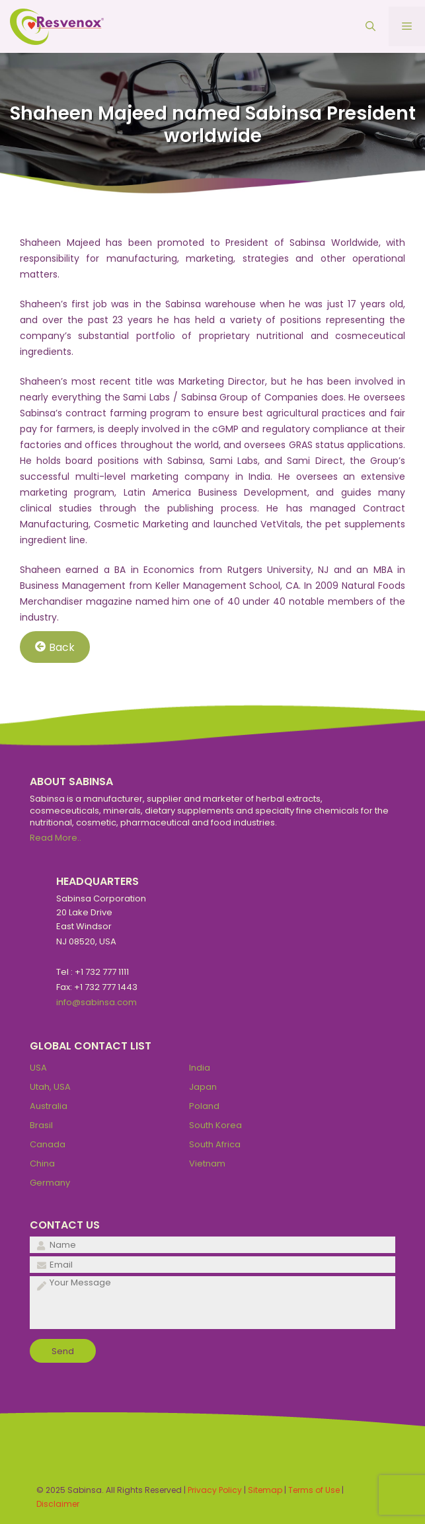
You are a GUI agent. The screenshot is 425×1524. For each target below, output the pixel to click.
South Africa (215, 1144)
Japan (203, 1087)
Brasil (41, 1125)
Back (55, 646)
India (199, 1067)
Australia (48, 1106)
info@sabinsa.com (96, 1002)
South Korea (215, 1125)
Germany (50, 1182)
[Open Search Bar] (370, 26)
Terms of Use (314, 1490)
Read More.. (55, 837)
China (42, 1163)
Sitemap (265, 1490)
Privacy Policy (215, 1490)
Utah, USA (50, 1087)
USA (38, 1067)
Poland (204, 1106)
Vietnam (207, 1163)
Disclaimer (57, 1503)
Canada (47, 1144)
